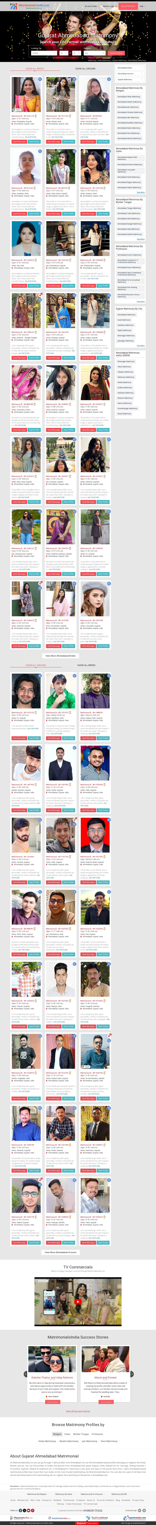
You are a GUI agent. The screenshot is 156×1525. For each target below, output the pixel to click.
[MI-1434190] (60, 238)
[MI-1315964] (26, 835)
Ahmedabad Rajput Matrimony (129, 182)
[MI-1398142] (26, 310)
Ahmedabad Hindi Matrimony (129, 218)
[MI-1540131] (26, 526)
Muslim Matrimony (69, 1441)
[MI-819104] (26, 166)
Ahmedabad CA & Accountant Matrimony (129, 281)
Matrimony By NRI (120, 1494)
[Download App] (139, 1510)
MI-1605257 (63, 476)
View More (141, 192)
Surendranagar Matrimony (127, 408)
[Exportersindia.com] (135, 1518)
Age (61, 48)
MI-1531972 (63, 713)
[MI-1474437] (95, 454)
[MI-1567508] (60, 1123)
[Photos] (40, 295)
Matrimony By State (64, 1494)
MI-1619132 (29, 713)
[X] (24, 1510)
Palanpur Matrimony (125, 372)
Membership (22, 1500)
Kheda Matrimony (124, 382)
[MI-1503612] (95, 1195)
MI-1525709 (63, 548)
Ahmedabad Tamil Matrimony (129, 213)
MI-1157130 (63, 857)
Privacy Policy (138, 1500)
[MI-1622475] (26, 454)
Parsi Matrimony (109, 1441)
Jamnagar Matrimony (125, 341)
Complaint (80, 1500)
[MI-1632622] (26, 979)
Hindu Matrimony (47, 1441)
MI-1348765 (98, 548)
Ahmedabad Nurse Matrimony (129, 267)
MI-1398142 (29, 332)
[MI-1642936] (95, 907)
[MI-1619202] (95, 979)
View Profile (34, 142)
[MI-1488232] (95, 691)
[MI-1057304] (95, 835)
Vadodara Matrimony (125, 325)
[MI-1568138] (26, 1123)
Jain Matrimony (89, 1441)
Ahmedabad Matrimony (126, 315)
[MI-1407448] (95, 598)
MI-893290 (97, 116)
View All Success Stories (78, 1411)
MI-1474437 (98, 476)
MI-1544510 (29, 260)
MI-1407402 (63, 785)
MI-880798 (28, 404)
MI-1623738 (98, 188)
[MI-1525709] (60, 526)
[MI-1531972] (60, 691)
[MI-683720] (60, 166)
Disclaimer (126, 1500)
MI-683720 (62, 188)
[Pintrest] (32, 1510)
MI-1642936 (98, 929)
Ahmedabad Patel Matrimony (129, 177)
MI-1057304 (98, 857)
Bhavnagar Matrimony (126, 335)
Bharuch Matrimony (125, 398)
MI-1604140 (98, 1073)
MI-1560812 (98, 1145)
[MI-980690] (26, 907)
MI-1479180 (63, 620)
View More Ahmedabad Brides (61, 655)
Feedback (57, 1500)
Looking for (36, 48)
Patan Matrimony (124, 367)
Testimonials (68, 1500)
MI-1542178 (29, 1217)
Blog (118, 1500)
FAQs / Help (35, 1500)
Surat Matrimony (124, 320)
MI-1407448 (98, 620)
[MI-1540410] (26, 598)
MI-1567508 (63, 1145)
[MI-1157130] (60, 835)
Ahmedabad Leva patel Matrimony (126, 171)
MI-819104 (28, 188)
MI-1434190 (63, 260)
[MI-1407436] (26, 763)
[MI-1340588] (95, 310)
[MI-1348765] (95, 526)
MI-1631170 (29, 116)
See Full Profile (30, 137)
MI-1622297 (98, 404)
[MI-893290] (95, 94)
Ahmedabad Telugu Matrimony (129, 208)
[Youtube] (28, 1510)
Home (13, 1500)
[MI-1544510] (26, 238)
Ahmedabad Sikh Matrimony (128, 117)
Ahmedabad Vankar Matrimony (129, 187)
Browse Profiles (92, 6)
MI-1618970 (29, 1073)
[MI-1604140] (95, 1051)
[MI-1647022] (60, 907)
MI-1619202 (98, 1001)
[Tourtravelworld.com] (97, 1518)
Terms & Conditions (105, 1500)
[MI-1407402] (60, 763)
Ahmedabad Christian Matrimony (130, 112)
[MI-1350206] (95, 763)
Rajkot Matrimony (124, 330)
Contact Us (47, 1500)
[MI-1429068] (95, 238)
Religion (87, 48)
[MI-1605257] (60, 454)
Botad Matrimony (124, 414)
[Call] (40, 79)
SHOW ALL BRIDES (35, 68)
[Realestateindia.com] (59, 1518)
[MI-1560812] (95, 1123)
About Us (91, 1500)
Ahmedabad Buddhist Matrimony (130, 123)
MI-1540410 (29, 620)
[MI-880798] (26, 382)
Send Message (19, 142)
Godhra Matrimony (125, 387)
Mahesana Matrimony (126, 377)
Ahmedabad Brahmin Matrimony (130, 164)
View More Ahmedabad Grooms (60, 1252)
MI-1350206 (98, 785)
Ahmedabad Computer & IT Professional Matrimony (128, 261)
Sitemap (60, 1504)
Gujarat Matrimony (125, 79)
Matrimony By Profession (93, 1494)
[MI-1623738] (95, 166)
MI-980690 (28, 929)
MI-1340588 (98, 332)
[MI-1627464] (60, 979)
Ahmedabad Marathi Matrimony (130, 234)
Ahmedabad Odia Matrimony (128, 229)
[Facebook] (20, 1510)
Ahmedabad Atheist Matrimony (129, 138)
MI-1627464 (63, 1001)
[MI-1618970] (26, 1051)
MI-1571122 (63, 116)
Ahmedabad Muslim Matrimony (129, 102)
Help (143, 6)
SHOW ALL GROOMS (85, 68)
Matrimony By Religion (37, 1494)
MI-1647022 (63, 929)
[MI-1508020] (60, 1195)
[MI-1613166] (60, 1051)
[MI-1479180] (60, 598)
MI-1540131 (29, 548)
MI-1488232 (98, 713)
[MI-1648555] (60, 382)
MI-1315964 (29, 857)
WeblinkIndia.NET (139, 1523)
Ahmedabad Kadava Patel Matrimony (127, 158)
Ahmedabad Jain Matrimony (128, 107)
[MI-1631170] (26, 94)
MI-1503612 (98, 1217)
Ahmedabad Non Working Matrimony (127, 288)
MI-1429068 (98, 260)
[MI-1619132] (26, 691)
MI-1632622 (29, 1001)
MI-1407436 (29, 785)
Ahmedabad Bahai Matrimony (129, 128)
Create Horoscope (74, 1504)
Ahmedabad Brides (125, 68)
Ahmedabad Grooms (125, 74)
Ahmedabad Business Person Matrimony (129, 295)
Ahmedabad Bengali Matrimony (129, 224)
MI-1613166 (63, 1073)
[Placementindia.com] (21, 1518)
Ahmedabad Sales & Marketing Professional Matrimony (129, 274)
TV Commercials (90, 1504)
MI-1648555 (63, 404)
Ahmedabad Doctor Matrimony (129, 255)
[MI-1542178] (26, 1195)
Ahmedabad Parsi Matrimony (129, 133)
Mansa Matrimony (124, 403)
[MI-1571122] (60, 94)
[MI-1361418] (60, 310)
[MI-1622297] (95, 382)
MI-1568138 (29, 1145)
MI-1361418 (63, 332)
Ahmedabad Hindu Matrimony (129, 97)
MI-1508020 (63, 1217)
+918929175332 (92, 1510)
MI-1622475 (29, 476)
